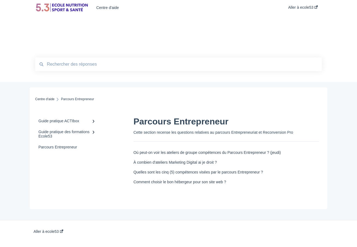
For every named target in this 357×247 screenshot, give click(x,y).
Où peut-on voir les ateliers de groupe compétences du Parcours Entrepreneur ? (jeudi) (207, 152)
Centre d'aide (107, 7)
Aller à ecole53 (48, 231)
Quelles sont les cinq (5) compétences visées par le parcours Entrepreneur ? (198, 172)
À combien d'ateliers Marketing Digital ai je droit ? (175, 162)
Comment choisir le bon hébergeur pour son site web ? (180, 182)
